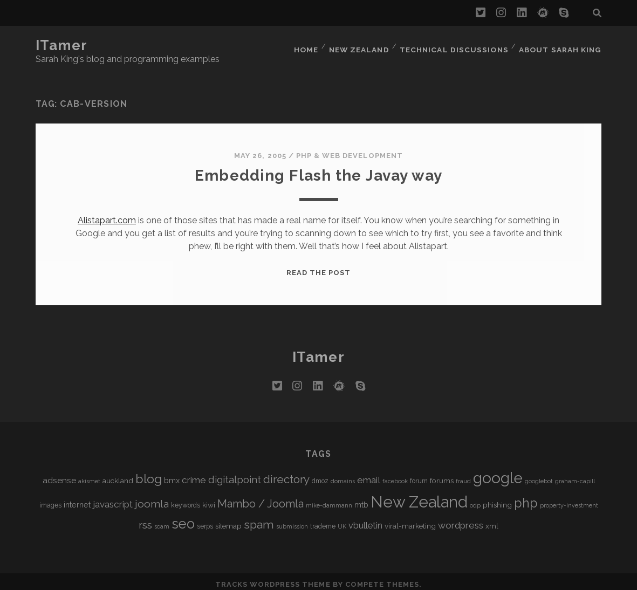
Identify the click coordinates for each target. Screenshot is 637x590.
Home (309, 46)
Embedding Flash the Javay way (318, 168)
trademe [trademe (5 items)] (322, 520)
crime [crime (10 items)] (194, 473)
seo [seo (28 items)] (183, 517)
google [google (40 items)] (498, 472)
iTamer (62, 45)
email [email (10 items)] (368, 473)
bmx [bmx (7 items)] (172, 473)
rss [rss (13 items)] (145, 518)
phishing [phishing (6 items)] (497, 498)
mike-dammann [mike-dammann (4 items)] (329, 499)
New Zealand (363, 46)
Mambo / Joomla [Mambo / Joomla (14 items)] (260, 497)
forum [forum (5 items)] (419, 474)
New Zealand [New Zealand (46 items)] (419, 495)
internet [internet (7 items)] (77, 498)
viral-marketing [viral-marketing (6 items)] (410, 519)
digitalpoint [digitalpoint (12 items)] (234, 473)
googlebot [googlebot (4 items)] (539, 474)
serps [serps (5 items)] (205, 520)
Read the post (318, 266)
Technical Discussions (456, 46)
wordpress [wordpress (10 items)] (460, 518)
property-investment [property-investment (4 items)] (569, 499)
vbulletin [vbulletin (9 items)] (365, 519)
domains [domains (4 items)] (343, 474)
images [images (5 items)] (50, 499)
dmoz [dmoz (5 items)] (320, 474)
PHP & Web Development (349, 149)
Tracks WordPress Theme (273, 578)
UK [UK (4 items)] (342, 520)
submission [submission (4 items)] (292, 520)
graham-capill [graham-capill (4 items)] (575, 474)
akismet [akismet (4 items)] (89, 474)
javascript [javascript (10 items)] (113, 497)
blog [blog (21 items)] (148, 472)
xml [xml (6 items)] (491, 519)
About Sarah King (561, 46)
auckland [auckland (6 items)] (117, 474)
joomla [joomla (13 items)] (152, 497)
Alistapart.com (107, 214)
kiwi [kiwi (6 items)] (208, 498)
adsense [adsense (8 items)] (59, 474)
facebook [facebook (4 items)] (395, 474)
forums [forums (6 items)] (442, 474)
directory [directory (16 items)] (286, 472)
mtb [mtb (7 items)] (361, 498)
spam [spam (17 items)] (259, 518)
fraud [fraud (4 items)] (463, 474)
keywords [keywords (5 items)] (185, 499)
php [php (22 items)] (526, 496)
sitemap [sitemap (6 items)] (228, 519)
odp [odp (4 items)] (475, 499)
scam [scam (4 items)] (161, 520)
